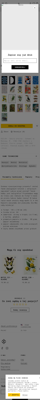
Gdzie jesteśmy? (8, 360)
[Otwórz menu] (3, 3)
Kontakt (24, 363)
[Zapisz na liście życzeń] (37, 126)
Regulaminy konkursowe (5, 368)
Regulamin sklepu (8, 379)
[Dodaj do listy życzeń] (15, 257)
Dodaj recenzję (20, 310)
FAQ (22, 360)
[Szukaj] (6, 3)
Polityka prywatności (24, 379)
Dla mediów (5, 363)
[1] (20, 58)
